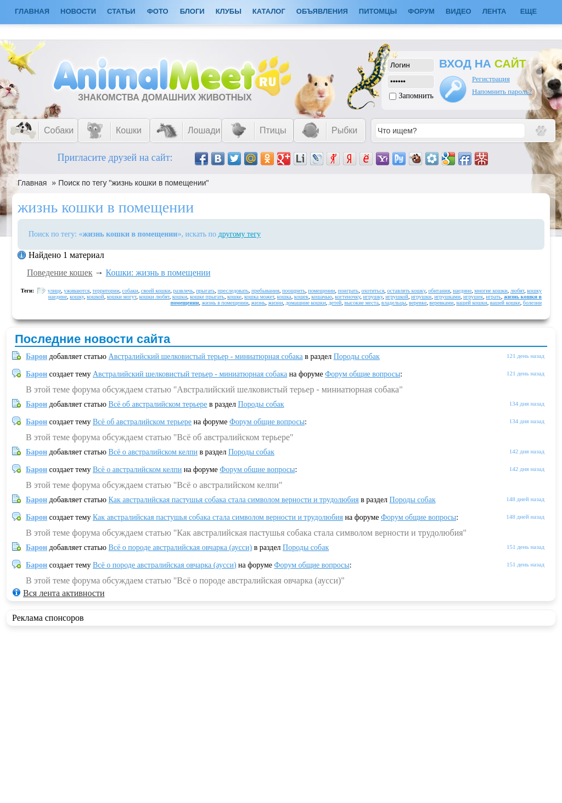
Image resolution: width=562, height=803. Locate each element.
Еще (528, 11)
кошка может (259, 297)
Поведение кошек (60, 272)
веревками (441, 303)
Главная (32, 182)
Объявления (322, 11)
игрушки (421, 297)
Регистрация (491, 79)
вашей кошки (471, 303)
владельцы (393, 303)
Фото (157, 11)
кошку (77, 297)
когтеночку (347, 297)
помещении (321, 291)
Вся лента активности (63, 593)
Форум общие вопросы (362, 374)
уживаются (76, 291)
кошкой (95, 297)
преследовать (233, 291)
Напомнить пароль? (502, 91)
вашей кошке (505, 303)
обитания (439, 291)
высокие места (361, 303)
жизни (275, 303)
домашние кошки (306, 303)
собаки (130, 291)
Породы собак (357, 356)
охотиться (372, 291)
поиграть (348, 291)
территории (105, 291)
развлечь (183, 291)
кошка (284, 297)
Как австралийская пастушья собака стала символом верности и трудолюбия (234, 500)
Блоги (192, 11)
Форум (421, 11)
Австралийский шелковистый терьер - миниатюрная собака (206, 356)
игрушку (373, 297)
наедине (462, 291)
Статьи (121, 11)
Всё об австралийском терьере (158, 404)
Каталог (268, 11)
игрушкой (396, 297)
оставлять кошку (406, 291)
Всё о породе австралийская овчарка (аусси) (180, 547)
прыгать (205, 291)
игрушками (447, 297)
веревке (417, 303)
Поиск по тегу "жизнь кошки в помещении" (133, 182)
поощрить (293, 291)
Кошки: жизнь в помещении (158, 272)
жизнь (258, 303)
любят (517, 291)
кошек (301, 297)
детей (335, 303)
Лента (494, 11)
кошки (179, 297)
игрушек (473, 297)
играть (493, 297)
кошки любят (154, 297)
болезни (532, 303)
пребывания (265, 291)
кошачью (321, 297)
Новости (78, 11)
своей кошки (156, 291)
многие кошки (490, 291)
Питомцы (378, 11)
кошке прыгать (207, 297)
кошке (234, 297)
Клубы (228, 11)
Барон (36, 356)
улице (54, 291)
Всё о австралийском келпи (153, 452)
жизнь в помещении (225, 303)
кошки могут (122, 297)
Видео (458, 11)
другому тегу (239, 234)
